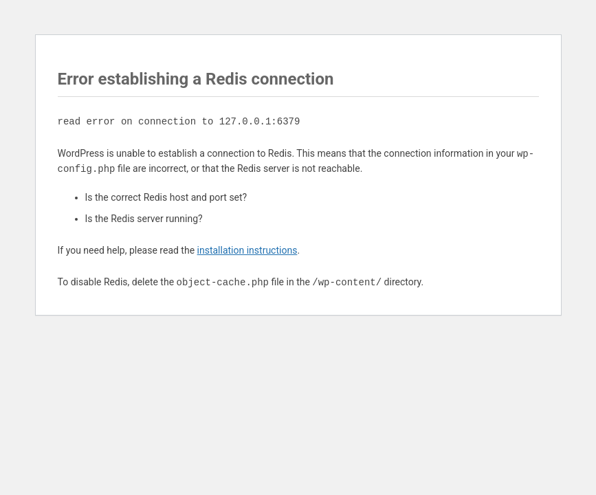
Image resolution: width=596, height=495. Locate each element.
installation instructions (247, 250)
